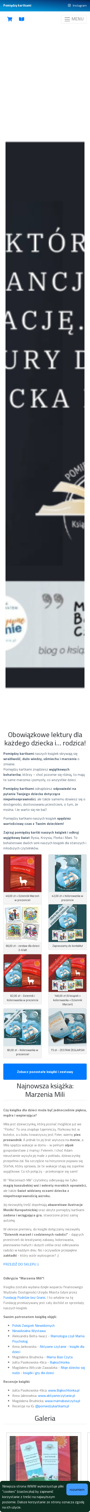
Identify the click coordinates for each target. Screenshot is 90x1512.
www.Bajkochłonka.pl (63, 1390)
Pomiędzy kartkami (17, 5)
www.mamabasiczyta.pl (62, 1400)
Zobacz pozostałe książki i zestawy (45, 1071)
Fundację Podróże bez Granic (24, 1297)
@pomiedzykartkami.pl (52, 1406)
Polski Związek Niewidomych (34, 1325)
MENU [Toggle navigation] (74, 19)
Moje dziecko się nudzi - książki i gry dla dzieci (48, 1370)
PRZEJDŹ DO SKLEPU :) (21, 1264)
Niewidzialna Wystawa (29, 1330)
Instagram (77, 5)
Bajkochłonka (59, 1362)
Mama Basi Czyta (60, 1357)
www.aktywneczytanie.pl (56, 1395)
